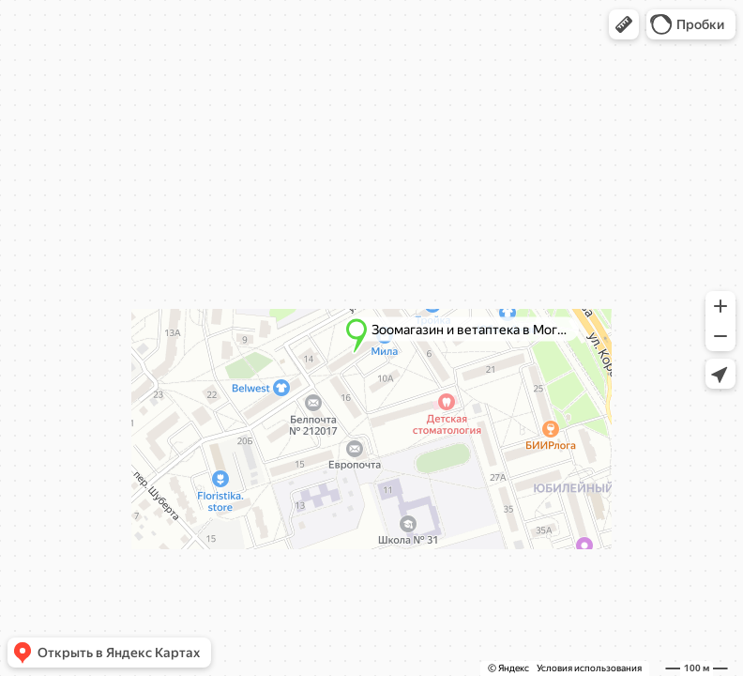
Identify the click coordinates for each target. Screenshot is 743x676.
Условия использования (589, 668)
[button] (624, 24)
